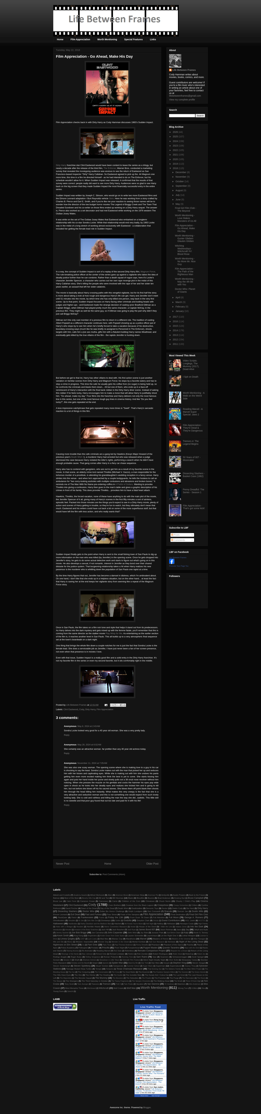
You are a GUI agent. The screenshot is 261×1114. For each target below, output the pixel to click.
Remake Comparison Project (151, 950)
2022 (176, 150)
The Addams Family (172, 969)
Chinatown (150, 901)
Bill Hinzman (118, 898)
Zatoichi (70, 991)
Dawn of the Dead (89, 908)
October (179, 181)
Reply (66, 735)
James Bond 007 (147, 929)
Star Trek (144, 963)
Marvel (143, 938)
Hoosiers (79, 927)
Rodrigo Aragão (60, 957)
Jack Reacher (118, 929)
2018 (176, 168)
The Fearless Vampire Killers (164, 972)
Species (106, 963)
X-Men (194, 988)
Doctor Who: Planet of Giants (185, 290)
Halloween (58, 923)
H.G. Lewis (190, 920)
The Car (71, 972)
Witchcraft (104, 988)
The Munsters (118, 978)
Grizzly (155, 920)
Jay (187, 929)
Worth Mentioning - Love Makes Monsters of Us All (185, 218)
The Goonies (183, 972)
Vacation (140, 984)
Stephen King (179, 963)
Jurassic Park (157, 932)
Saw (154, 957)
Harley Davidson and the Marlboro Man (96, 924)
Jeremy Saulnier (62, 933)
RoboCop (189, 954)
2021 (176, 154)
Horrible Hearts (93, 926)
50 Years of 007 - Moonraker (192, 458)
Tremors (107, 984)
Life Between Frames (184, 70)
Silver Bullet (173, 960)
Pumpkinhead (134, 948)
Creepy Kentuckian (180, 905)
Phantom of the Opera (173, 945)
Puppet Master (150, 947)
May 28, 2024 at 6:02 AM (89, 744)
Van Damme (153, 984)
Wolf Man (131, 988)
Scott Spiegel (198, 957)
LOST (82, 939)
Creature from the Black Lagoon (140, 905)
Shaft (77, 960)
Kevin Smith (63, 935)
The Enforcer (110, 168)
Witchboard (91, 988)
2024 (176, 141)
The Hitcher (91, 975)
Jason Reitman (166, 929)
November (181, 176)
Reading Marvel (103, 951)
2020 (176, 159)
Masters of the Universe (181, 939)
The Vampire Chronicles (141, 981)
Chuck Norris (165, 901)
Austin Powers (179, 895)
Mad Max (104, 939)
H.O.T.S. (202, 920)
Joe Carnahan (98, 932)
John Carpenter (115, 932)
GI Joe (81, 920)
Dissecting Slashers (67, 911)
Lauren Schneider (135, 935)
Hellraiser (171, 923)
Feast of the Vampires (130, 914)
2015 (176, 326)
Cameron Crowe (87, 901)
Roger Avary (76, 957)
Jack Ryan (132, 930)
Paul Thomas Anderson (124, 945)
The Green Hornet (198, 972)
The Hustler (118, 975)
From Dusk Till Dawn (139, 917)
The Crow (115, 972)
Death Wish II (77, 457)
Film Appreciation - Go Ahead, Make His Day (185, 228)
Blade (130, 898)
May (177, 204)
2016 (176, 321)
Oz (83, 945)
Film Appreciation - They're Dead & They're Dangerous (193, 428)
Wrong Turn (183, 988)
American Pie (153, 895)
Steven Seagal (198, 963)
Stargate (166, 963)
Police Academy (68, 948)
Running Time (127, 957)
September (181, 186)
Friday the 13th (115, 917)
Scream (56, 960)
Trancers (95, 984)
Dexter (164, 908)
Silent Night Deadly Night (154, 960)
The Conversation (101, 972)
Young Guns (58, 991)
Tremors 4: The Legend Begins (191, 442)
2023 (176, 145)
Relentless (129, 951)
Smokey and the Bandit (80, 963)
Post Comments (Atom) (114, 874)
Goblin (117, 920)
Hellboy (160, 923)
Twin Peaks (128, 984)
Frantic (101, 917)
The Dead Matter (128, 972)
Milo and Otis (58, 942)
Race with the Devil (192, 948)
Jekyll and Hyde (201, 929)
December (181, 172)
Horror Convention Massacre (115, 927)
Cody (81, 709)
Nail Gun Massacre (156, 942)
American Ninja (137, 895)
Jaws (179, 929)
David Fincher (71, 908)
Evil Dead (75, 914)
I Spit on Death (190, 376)
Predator (95, 948)
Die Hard (190, 908)
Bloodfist (140, 898)
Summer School (133, 966)
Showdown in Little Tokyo (109, 960)
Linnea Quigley (67, 938)
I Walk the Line (166, 927)
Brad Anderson (164, 898)
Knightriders (92, 936)
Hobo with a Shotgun (64, 927)
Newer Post (62, 863)
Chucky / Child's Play (185, 901)
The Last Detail (179, 975)
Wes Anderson (194, 984)
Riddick (131, 954)
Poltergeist (83, 948)
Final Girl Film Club (198, 914)
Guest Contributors (171, 920)
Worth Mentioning (107, 39)
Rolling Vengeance (93, 957)
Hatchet (117, 923)
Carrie (115, 901)
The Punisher (160, 978)
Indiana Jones (181, 927)
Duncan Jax (182, 911)
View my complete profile (182, 99)
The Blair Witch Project (193, 969)
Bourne (151, 898)
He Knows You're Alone (134, 924)
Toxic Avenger (82, 984)
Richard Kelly (101, 954)
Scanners (164, 957)
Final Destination (178, 914)
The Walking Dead (161, 981)
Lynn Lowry (92, 939)
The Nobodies (132, 978)
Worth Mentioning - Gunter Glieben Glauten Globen (185, 238)
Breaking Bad (179, 898)
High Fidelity (203, 924)
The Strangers (72, 981)
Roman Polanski (111, 957)
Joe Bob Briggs (79, 932)
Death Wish (123, 908)
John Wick (132, 932)
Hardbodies (72, 924)
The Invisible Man (133, 975)
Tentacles (109, 969)
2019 (176, 163)
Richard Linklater (117, 954)
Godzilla (127, 920)
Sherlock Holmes (89, 960)
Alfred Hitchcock (97, 895)
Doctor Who (88, 911)
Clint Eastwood (71, 709)
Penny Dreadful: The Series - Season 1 (193, 491)
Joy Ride (144, 932)
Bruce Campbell (195, 898)
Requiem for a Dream (179, 951)
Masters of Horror (160, 939)
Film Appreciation (80, 39)
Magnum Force (147, 271)
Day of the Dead (107, 908)
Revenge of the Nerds (70, 954)
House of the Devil (147, 926)
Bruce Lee (57, 901)
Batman (56, 898)
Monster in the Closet (120, 942)
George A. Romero (193, 917)
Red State (118, 951)
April (178, 297)
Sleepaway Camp (189, 960)
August (179, 190)
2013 (176, 335)
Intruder (68, 930)
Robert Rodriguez (160, 954)
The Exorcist (143, 972)
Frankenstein (87, 917)
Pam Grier (93, 944)
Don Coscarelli (153, 911)
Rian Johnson (87, 954)
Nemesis (171, 942)
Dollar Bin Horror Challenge (112, 911)
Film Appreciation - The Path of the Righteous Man (184, 271)
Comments (178, 540)
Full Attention (159, 917)
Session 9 (67, 960)
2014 (176, 330)
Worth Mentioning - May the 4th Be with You (185, 282)
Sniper (95, 963)
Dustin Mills (197, 911)
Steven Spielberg (82, 966)
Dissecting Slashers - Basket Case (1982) (194, 475)
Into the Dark (196, 926)
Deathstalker (136, 908)
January (179, 311)
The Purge (174, 978)
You (203, 988)
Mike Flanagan (199, 939)
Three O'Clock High (193, 981)
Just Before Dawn (174, 933)
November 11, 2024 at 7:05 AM (92, 763)
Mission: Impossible (84, 942)
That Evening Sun (155, 969)
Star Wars (155, 963)
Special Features (133, 39)
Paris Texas (107, 945)
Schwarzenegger (179, 957)
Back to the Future (197, 895)
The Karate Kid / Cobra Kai (156, 975)
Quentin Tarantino (171, 947)
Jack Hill (105, 929)
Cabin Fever (71, 901)
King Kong (78, 935)
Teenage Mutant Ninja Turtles (79, 969)
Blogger (146, 1107)
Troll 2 (118, 984)
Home (60, 39)
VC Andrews (169, 984)
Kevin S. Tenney (201, 932)
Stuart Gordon (102, 966)
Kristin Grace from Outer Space (112, 936)
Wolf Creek (118, 988)
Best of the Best (72, 898)
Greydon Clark (143, 920)
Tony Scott (69, 984)
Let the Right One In (169, 935)
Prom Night (119, 948)
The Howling (104, 975)
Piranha (190, 945)
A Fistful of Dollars (124, 484)
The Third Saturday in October (95, 981)
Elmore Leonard (60, 914)
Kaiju (186, 932)
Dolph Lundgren (135, 911)
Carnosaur (103, 901)
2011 (176, 344)
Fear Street (112, 914)
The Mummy (101, 978)
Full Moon (174, 917)
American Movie (122, 895)
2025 (176, 136)
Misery (69, 942)
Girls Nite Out (92, 920)
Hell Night (150, 924)
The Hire (78, 975)
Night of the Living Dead (191, 941)
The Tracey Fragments (120, 981)
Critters (194, 905)
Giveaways (106, 920)
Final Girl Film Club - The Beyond (185, 209)
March (179, 302)
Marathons (130, 939)
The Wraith (178, 981)
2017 (176, 316)
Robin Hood (177, 954)
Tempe (98, 969)
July (177, 195)
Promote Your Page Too (178, 566)
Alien (110, 895)
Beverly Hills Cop (88, 898)
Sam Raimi (141, 957)
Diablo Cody (177, 908)
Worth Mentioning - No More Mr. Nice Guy (185, 261)
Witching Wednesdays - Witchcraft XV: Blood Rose (183, 249)
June (178, 199)
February (180, 306)
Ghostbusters (59, 920)
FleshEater (62, 917)
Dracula (168, 911)
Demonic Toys (152, 908)
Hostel (132, 927)
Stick (111, 198)
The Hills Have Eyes (62, 975)
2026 (176, 132)
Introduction (57, 930)
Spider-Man (117, 963)
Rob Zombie (142, 954)
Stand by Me (133, 963)
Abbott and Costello (61, 895)
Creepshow (162, 905)
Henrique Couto (187, 923)
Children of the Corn (131, 901)
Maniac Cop (117, 939)
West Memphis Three (74, 988)
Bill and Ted (104, 898)
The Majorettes (66, 978)
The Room (201, 978)
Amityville (165, 895)
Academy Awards (80, 895)
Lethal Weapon (188, 935)
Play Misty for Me (114, 633)
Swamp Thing (190, 966)
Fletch (74, 917)
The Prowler (146, 978)
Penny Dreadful (142, 945)
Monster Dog (103, 942)
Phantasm (155, 945)
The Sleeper (58, 981)
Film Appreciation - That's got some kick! (194, 507)
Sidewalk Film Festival (131, 960)
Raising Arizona (72, 951)
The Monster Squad (83, 978)
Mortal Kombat (138, 942)
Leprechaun (152, 935)
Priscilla (106, 947)
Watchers (181, 984)
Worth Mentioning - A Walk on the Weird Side (194, 396)
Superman (160, 966)
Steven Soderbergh (61, 966)
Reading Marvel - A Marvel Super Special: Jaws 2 (193, 412)
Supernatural (175, 966)
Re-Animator (87, 951)
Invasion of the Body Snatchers (86, 930)
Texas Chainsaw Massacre (129, 969)
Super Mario (148, 966)
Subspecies (118, 966)
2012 (176, 339)
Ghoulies (71, 920)
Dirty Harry (61, 165)
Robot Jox (201, 954)
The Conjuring (84, 972)
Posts (175, 535)
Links (153, 39)
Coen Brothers (114, 905)
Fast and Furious (93, 914)
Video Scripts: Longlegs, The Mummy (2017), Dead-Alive (191, 364)
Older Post (152, 863)
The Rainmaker (188, 978)
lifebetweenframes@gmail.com (185, 95)
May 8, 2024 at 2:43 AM (88, 726)
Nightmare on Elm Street (65, 944)
